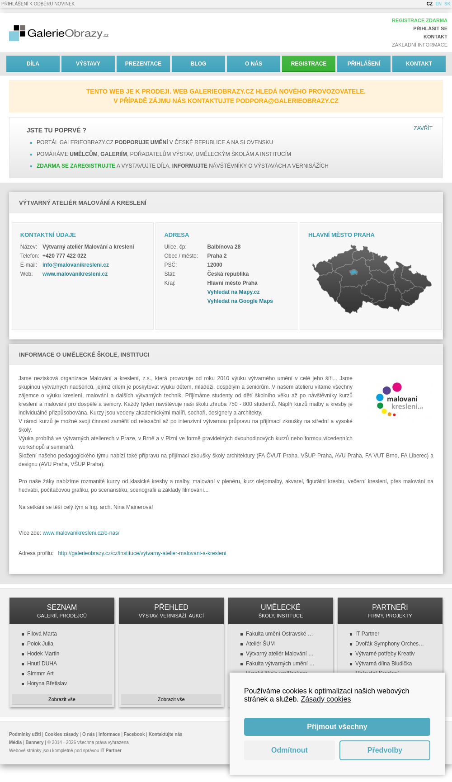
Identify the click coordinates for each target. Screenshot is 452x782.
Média (15, 742)
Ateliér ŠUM (260, 644)
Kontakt (435, 36)
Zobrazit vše (61, 699)
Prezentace (143, 64)
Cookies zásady (62, 734)
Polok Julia (40, 644)
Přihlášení (364, 64)
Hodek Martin (43, 653)
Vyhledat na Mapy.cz (233, 292)
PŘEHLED (171, 610)
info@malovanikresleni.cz (75, 265)
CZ (430, 3)
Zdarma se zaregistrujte (76, 166)
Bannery (35, 742)
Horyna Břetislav (47, 683)
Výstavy (88, 64)
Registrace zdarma (419, 20)
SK (447, 3)
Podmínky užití (25, 734)
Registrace (309, 64)
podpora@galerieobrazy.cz (287, 100)
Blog (199, 64)
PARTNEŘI (390, 610)
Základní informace (419, 44)
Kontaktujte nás (166, 734)
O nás (253, 64)
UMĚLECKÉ (281, 610)
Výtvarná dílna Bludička (383, 663)
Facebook (134, 734)
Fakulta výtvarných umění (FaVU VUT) (280, 663)
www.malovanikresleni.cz (75, 274)
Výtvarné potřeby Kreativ (384, 653)
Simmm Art (40, 673)
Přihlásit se (430, 28)
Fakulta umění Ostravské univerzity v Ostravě (280, 634)
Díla (33, 64)
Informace (109, 734)
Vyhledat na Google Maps (240, 301)
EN (438, 3)
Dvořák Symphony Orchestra (390, 644)
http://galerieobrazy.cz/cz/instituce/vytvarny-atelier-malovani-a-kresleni (142, 553)
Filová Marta (42, 634)
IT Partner (367, 634)
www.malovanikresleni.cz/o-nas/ (80, 533)
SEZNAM (62, 610)
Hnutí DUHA (42, 663)
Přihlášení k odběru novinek (38, 3)
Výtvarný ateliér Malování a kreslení (280, 653)
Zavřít (423, 128)
